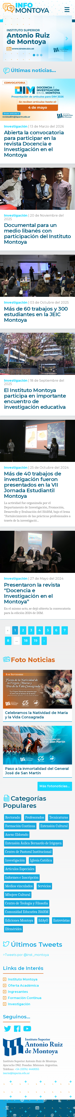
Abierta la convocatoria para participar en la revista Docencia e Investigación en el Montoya (34, 143)
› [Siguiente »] (44, 641)
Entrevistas (61, 920)
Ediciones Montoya (19, 920)
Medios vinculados (19, 886)
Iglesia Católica (41, 860)
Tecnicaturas (58, 817)
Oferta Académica (23, 985)
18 (26, 641)
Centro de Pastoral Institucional (28, 852)
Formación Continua (20, 826)
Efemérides (13, 929)
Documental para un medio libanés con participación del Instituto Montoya (37, 233)
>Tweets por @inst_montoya (26, 955)
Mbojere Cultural (17, 895)
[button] (8, 38)
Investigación (15, 126)
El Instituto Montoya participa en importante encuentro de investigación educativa (35, 398)
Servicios (44, 886)
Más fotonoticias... (55, 786)
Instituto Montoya (22, 979)
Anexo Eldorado (16, 835)
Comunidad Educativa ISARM (26, 912)
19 (35, 641)
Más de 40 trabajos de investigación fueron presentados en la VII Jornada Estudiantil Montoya (32, 484)
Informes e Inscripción (21, 877)
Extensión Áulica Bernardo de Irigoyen (33, 843)
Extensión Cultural (54, 826)
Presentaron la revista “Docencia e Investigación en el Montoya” (32, 593)
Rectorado (12, 817)
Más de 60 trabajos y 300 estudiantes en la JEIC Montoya (36, 314)
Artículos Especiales (19, 869)
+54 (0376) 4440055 (27, 1069)
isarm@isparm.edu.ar (16, 1073)
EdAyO (43, 920)
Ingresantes (18, 992)
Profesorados (34, 817)
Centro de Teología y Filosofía (26, 903)
